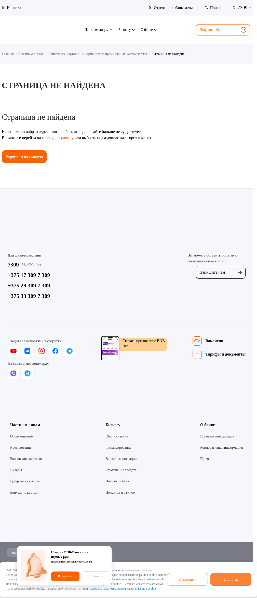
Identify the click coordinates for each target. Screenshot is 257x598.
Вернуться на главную (25, 156)
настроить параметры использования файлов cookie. (123, 588)
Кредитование (21, 448)
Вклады (16, 470)
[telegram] (69, 351)
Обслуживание (21, 436)
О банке (207, 425)
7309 (13, 265)
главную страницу (58, 138)
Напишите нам (220, 272)
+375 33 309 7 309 (29, 296)
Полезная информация (217, 436)
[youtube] (13, 351)
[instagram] (41, 351)
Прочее (205, 459)
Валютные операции (121, 459)
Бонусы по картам (24, 493)
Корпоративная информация (221, 448)
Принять (230, 579)
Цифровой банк (223, 30)
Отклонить (187, 579)
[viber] (13, 374)
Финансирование (118, 448)
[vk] (27, 351)
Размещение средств (120, 470)
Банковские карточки (26, 459)
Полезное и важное (119, 493)
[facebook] (55, 351)
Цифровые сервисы (25, 481)
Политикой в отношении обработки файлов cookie (131, 579)
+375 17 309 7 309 (29, 275)
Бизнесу (112, 425)
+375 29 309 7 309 (29, 286)
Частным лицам (25, 425)
